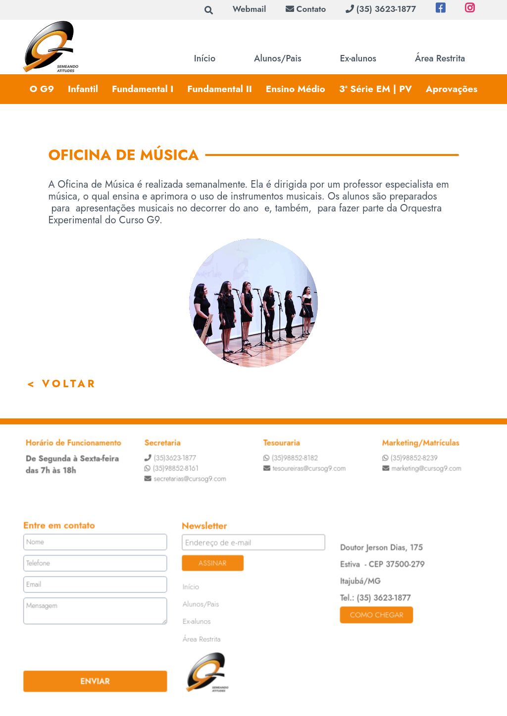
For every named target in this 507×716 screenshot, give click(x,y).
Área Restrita (440, 58)
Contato (306, 9)
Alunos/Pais (278, 58)
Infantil (83, 89)
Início (204, 58)
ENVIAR (96, 680)
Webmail (249, 9)
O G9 (42, 89)
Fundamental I (143, 89)
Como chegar (375, 614)
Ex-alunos (358, 58)
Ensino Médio (295, 89)
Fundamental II (219, 89)
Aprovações (452, 89)
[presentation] (84, 647)
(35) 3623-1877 (381, 9)
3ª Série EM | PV (375, 89)
